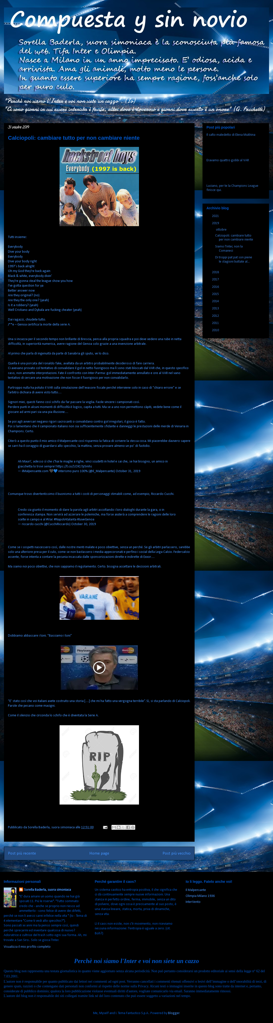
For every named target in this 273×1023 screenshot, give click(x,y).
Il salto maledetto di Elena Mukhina (230, 135)
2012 (216, 316)
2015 (216, 294)
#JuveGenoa (85, 519)
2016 (216, 287)
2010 (216, 330)
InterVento (193, 902)
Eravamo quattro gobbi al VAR (227, 160)
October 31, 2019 (128, 471)
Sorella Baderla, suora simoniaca (47, 890)
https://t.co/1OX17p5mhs (74, 466)
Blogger (173, 1013)
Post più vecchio (177, 853)
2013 (216, 308)
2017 (216, 279)
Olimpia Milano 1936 (200, 896)
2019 (216, 223)
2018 (216, 272)
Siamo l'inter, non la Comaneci (229, 249)
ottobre (221, 230)
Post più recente (22, 853)
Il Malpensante (196, 890)
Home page (99, 853)
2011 (216, 323)
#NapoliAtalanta (65, 519)
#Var (49, 519)
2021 (216, 216)
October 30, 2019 (83, 524)
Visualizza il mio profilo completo (27, 947)
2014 (216, 301)
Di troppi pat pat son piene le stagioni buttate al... (233, 260)
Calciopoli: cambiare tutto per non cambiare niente (234, 238)
